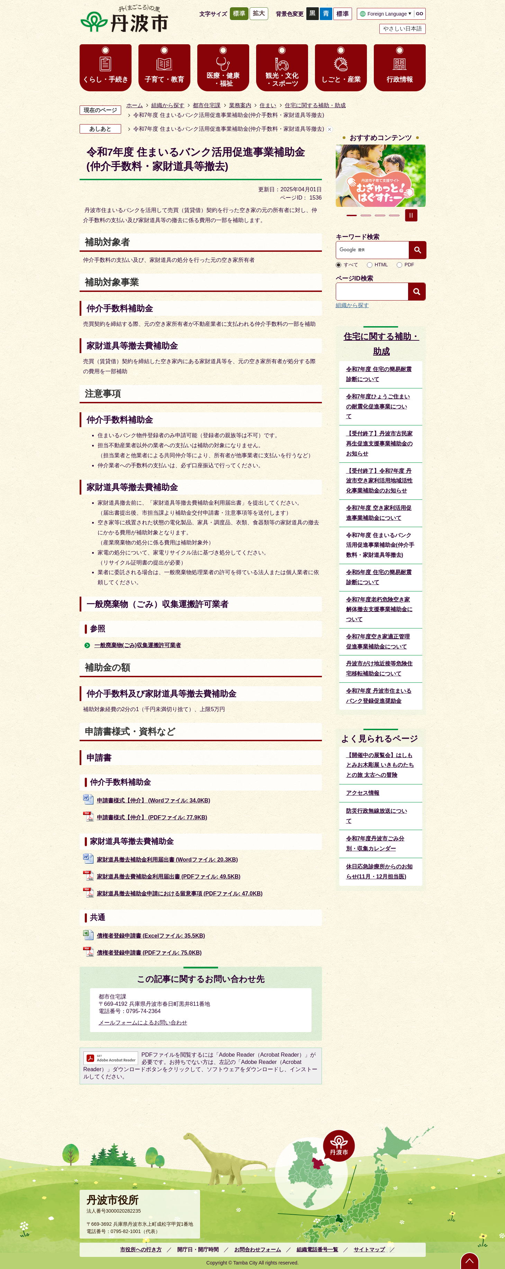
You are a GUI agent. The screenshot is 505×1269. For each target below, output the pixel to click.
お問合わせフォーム (257, 1249)
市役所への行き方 (141, 1249)
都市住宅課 (206, 105)
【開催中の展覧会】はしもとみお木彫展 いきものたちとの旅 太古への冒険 (380, 765)
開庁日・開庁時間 (198, 1249)
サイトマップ (369, 1249)
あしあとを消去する (329, 129)
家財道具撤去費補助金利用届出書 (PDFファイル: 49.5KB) (169, 877)
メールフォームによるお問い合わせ (143, 1023)
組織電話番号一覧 (317, 1249)
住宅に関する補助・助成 (315, 105)
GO (419, 13)
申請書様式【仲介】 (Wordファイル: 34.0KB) (153, 800)
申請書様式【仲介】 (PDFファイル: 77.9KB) (152, 817)
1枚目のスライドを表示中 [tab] (352, 215)
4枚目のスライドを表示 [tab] (394, 215)
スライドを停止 (411, 215)
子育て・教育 (164, 79)
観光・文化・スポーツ (281, 79)
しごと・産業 (341, 79)
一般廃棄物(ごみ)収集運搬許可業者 (137, 645)
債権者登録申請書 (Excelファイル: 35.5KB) (151, 936)
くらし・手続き (105, 79)
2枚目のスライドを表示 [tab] (366, 215)
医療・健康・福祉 (223, 79)
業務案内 (240, 105)
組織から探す (167, 105)
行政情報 (400, 79)
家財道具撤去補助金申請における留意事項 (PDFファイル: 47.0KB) (180, 893)
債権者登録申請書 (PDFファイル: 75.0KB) (149, 953)
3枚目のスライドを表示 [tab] (380, 215)
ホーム (134, 105)
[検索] (374, 250)
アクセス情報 (362, 793)
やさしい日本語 (402, 28)
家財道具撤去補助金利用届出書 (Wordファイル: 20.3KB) (167, 860)
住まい (268, 105)
